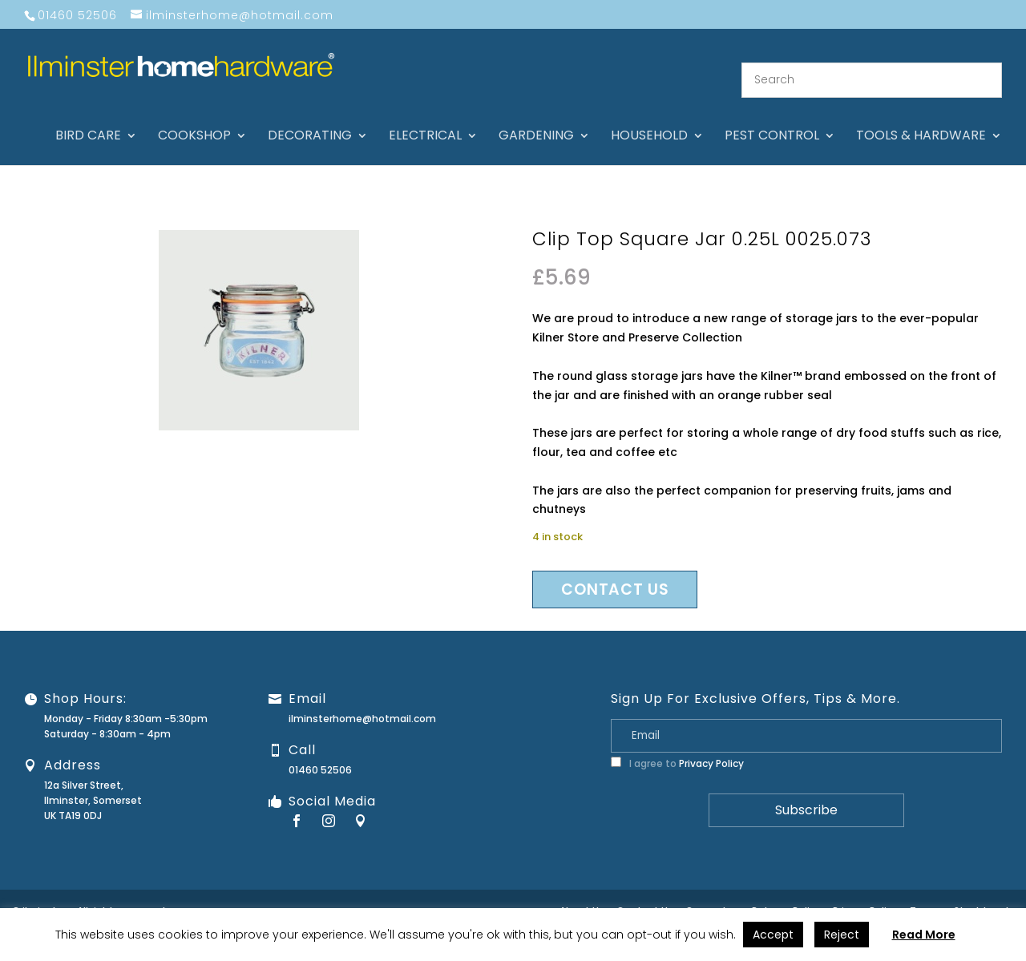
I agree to (677, 746)
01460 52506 (320, 753)
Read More (923, 935)
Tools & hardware (921, 120)
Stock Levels (984, 894)
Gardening (536, 120)
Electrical (425, 120)
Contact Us (644, 894)
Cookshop (194, 120)
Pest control (772, 120)
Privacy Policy (711, 746)
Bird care (88, 120)
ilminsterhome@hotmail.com (362, 702)
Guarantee (712, 894)
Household (649, 120)
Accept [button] (773, 935)
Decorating (310, 120)
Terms (926, 894)
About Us (581, 894)
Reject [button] (841, 935)
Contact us (615, 572)
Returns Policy (786, 894)
